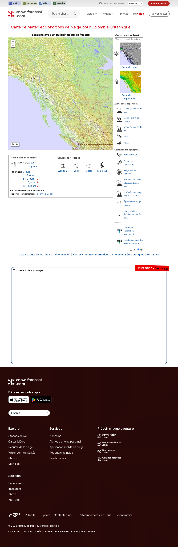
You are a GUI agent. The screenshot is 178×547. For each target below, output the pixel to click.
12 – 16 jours (29, 185)
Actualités (108, 13)
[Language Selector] (29, 413)
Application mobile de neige (66, 447)
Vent (76, 170)
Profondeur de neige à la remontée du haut (133, 183)
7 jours (33, 166)
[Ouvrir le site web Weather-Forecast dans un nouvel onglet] (59, 3)
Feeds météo (57, 458)
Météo (92, 13)
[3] (133, 173)
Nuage (127, 142)
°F (141, 250)
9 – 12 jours (29, 182)
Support (45, 515)
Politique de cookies (84, 531)
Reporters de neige (61, 452)
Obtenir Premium (158, 3)
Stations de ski (17, 436)
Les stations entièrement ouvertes (129, 230)
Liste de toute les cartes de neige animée (44, 254)
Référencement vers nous (95, 515)
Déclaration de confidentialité (53, 531)
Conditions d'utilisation (20, 531)
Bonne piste (129, 154)
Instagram (14, 488)
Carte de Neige (130, 67)
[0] (136, 154)
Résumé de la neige (20, 447)
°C (134, 250)
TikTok (12, 494)
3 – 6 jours (28, 175)
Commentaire (123, 515)
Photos (124, 13)
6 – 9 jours (28, 178)
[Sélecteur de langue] (135, 3)
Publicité (30, 515)
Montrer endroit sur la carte (127, 35)
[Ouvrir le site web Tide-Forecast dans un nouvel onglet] (45, 3)
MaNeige (14, 463)
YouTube (14, 500)
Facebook (14, 483)
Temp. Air (102, 170)
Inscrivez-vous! (45, 194)
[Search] (75, 14)
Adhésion (55, 436)
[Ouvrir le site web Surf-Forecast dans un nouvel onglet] (14, 3)
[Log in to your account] (159, 14)
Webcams (63, 170)
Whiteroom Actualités (21, 452)
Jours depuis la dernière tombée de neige (132, 214)
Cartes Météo (16, 441)
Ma (138, 13)
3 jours (33, 162)
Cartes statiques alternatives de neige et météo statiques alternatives (116, 254)
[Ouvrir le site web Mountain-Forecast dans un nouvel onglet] (29, 3)
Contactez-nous (64, 515)
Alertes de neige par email (65, 441)
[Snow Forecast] (25, 13)
